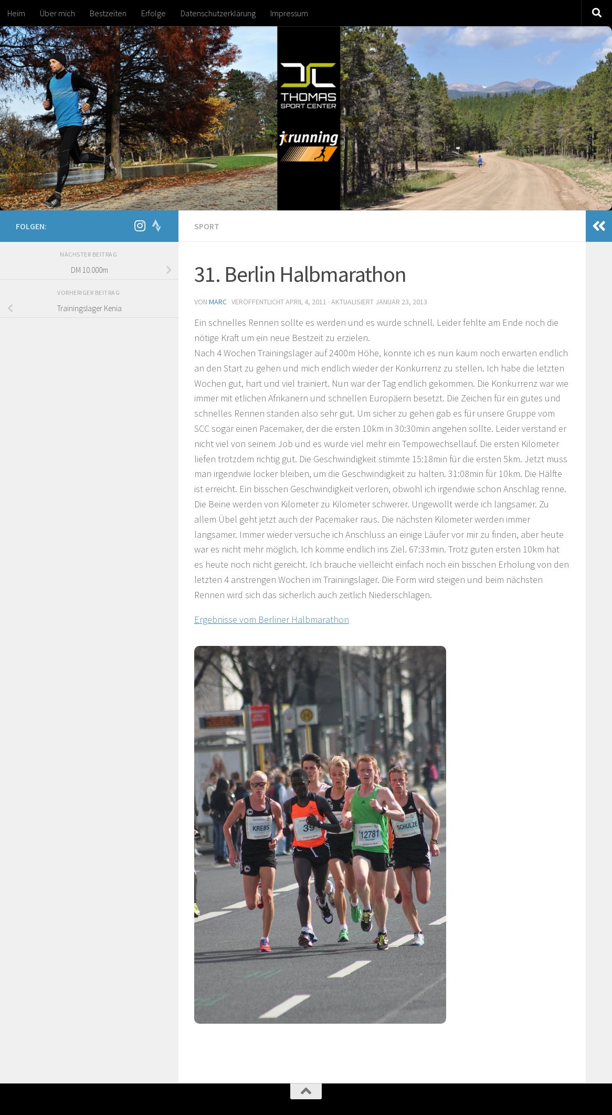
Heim (16, 13)
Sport (206, 226)
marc (218, 301)
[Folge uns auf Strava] (156, 225)
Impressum (289, 13)
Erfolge (153, 13)
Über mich (57, 13)
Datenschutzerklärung (218, 13)
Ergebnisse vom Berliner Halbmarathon (271, 619)
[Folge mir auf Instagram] (139, 225)
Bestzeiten (108, 13)
